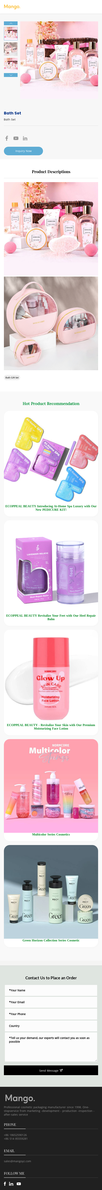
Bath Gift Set (12, 377)
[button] (11, 23)
